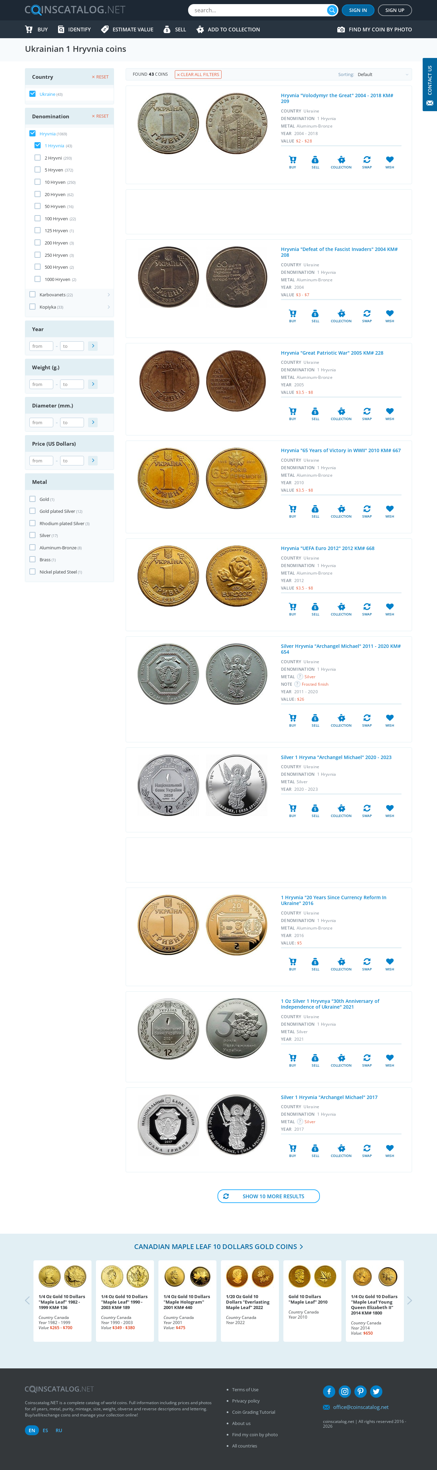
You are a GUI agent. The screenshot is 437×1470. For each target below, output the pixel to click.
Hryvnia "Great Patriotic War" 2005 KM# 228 (332, 353)
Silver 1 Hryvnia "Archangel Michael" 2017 (329, 1097)
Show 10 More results (273, 1196)
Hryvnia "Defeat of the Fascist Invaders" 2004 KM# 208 (339, 252)
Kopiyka (48, 307)
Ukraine (47, 94)
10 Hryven (55, 182)
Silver (45, 535)
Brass (45, 559)
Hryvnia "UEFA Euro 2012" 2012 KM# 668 (328, 548)
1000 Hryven (57, 279)
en (32, 1430)
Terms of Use (245, 1389)
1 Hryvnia (54, 146)
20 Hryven (55, 194)
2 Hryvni (53, 158)
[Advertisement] (268, 211)
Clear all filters (198, 74)
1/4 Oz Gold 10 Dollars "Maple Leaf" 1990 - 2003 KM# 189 (124, 1302)
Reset (100, 77)
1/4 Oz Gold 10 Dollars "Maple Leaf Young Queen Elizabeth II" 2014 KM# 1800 (374, 1305)
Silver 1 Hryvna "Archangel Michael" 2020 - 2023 (336, 757)
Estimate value (133, 29)
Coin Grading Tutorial (253, 1412)
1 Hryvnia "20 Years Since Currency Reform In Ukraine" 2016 (333, 900)
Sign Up (395, 10)
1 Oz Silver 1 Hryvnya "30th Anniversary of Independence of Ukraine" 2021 (330, 1004)
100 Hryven (56, 219)
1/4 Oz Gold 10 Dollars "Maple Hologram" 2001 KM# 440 (187, 1302)
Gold (44, 499)
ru (59, 1430)
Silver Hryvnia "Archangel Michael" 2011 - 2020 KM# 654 (341, 649)
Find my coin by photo (380, 29)
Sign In (358, 10)
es (45, 1430)
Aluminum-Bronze (58, 548)
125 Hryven (56, 230)
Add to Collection (234, 29)
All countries (244, 1446)
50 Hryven (55, 206)
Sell (180, 29)
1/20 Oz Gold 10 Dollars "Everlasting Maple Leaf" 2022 (247, 1302)
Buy (43, 29)
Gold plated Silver (57, 511)
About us (241, 1423)
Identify (79, 29)
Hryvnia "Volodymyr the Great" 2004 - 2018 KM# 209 (337, 98)
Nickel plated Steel (58, 572)
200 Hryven (56, 243)
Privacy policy (246, 1401)
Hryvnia (48, 134)
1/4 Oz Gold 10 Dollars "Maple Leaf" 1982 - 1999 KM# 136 (62, 1302)
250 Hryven (56, 255)
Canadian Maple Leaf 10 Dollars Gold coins (215, 1246)
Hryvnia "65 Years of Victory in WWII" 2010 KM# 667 (341, 450)
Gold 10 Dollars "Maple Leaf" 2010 (307, 1299)
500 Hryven (56, 267)
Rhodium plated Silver (62, 523)
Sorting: (375, 74)
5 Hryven (54, 170)
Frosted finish (315, 684)
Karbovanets (53, 295)
